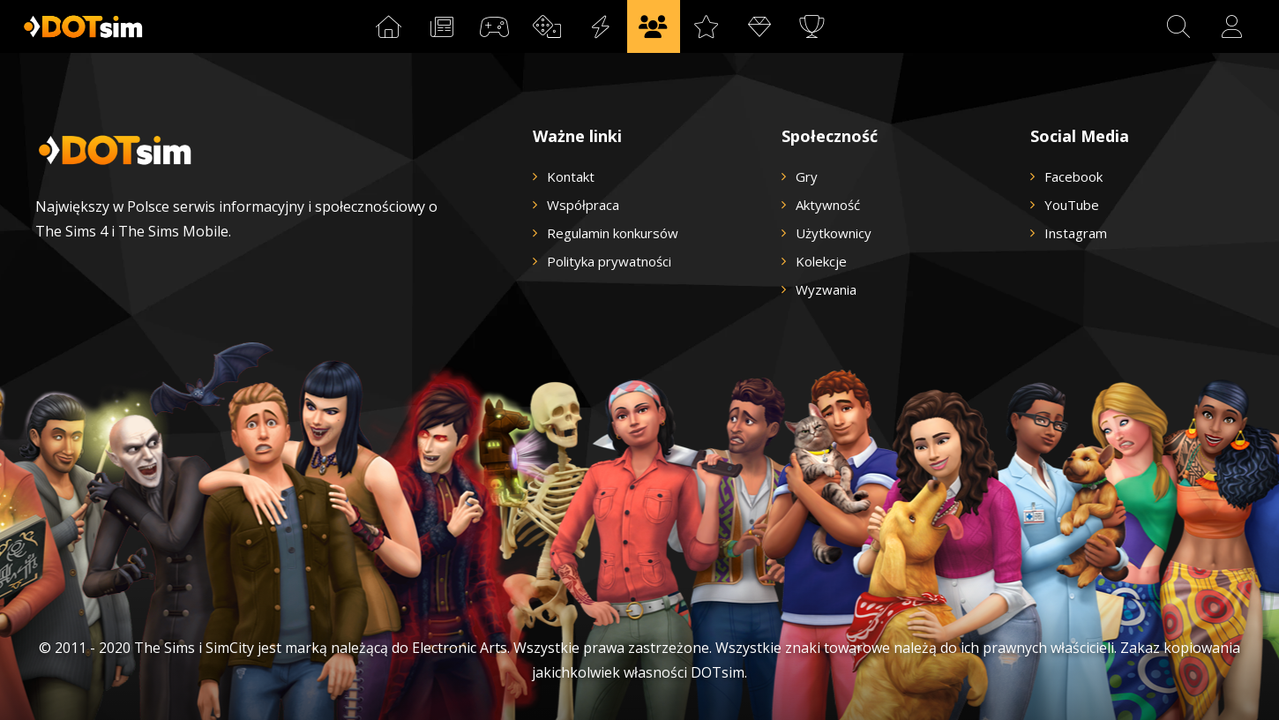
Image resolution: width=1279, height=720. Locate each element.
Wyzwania (826, 289)
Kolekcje (821, 261)
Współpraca (583, 205)
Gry (807, 176)
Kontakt (571, 176)
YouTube (1071, 205)
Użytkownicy (833, 233)
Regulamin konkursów (612, 233)
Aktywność (828, 205)
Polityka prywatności (609, 261)
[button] (1178, 26)
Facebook (1073, 176)
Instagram (1075, 233)
